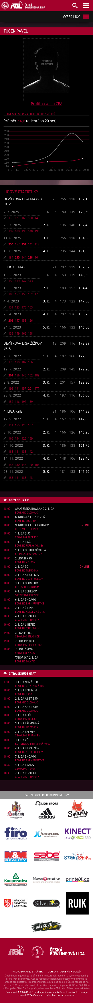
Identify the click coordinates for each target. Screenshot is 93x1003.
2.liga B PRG (23, 558)
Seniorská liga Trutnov (32, 525)
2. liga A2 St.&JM (26, 707)
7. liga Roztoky (25, 773)
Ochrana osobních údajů (64, 971)
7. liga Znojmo (25, 756)
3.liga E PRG (23, 633)
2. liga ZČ (21, 567)
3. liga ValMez (25, 732)
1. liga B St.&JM (26, 690)
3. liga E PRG (14, 267)
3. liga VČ (21, 740)
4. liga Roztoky (25, 616)
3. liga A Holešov (27, 575)
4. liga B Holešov (27, 748)
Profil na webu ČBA (46, 103)
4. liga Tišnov (24, 765)
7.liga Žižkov (24, 649)
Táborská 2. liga (26, 658)
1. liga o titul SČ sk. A (30, 550)
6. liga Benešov (26, 591)
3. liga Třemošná (27, 723)
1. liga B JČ (23, 533)
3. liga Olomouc (26, 583)
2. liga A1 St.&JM (26, 699)
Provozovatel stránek (27, 971)
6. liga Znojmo (25, 600)
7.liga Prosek (24, 641)
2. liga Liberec (25, 625)
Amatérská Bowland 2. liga (34, 509)
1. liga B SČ (23, 542)
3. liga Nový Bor (26, 682)
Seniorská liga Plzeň (30, 517)
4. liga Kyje (13, 411)
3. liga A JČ (23, 715)
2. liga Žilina (24, 608)
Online (84, 525)
